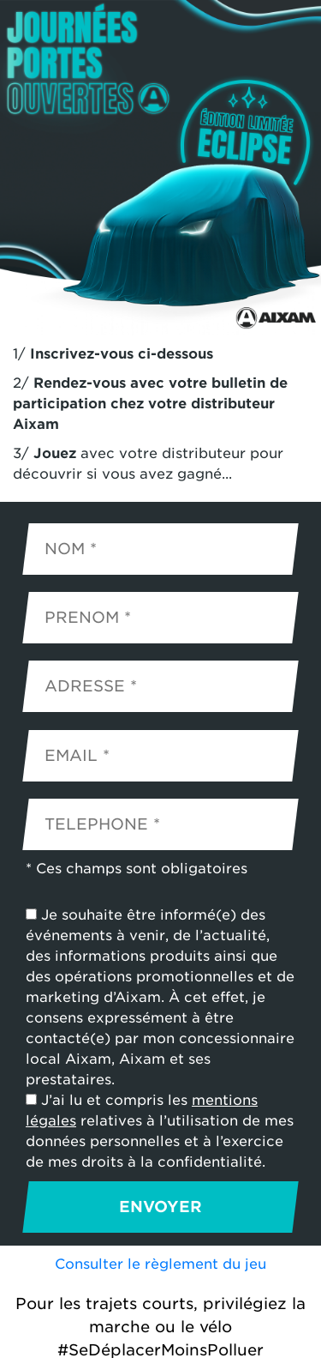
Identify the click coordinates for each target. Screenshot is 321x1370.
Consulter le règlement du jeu (160, 1264)
